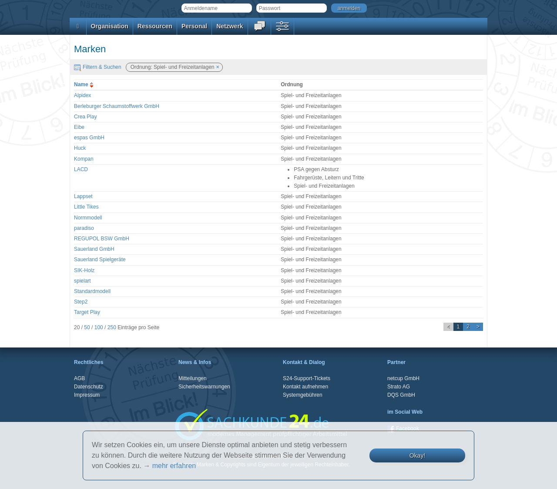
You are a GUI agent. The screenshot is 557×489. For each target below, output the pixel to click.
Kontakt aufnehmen (305, 387)
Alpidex (82, 95)
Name (84, 84)
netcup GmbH (403, 378)
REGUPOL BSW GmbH (101, 239)
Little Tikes (86, 207)
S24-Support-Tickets (306, 378)
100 (98, 327)
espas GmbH (89, 138)
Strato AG (398, 387)
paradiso (84, 228)
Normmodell (88, 218)
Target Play (87, 312)
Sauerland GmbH (94, 249)
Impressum (87, 395)
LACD (81, 169)
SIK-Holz (84, 270)
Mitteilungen (192, 378)
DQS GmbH (401, 395)
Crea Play (85, 117)
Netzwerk (229, 26)
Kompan (84, 159)
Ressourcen (155, 26)
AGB (79, 378)
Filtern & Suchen (97, 67)
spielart (82, 281)
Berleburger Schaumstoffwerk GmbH (116, 106)
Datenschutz (88, 387)
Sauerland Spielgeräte (100, 259)
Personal (194, 26)
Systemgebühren (302, 395)
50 (87, 327)
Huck (80, 148)
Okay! (417, 455)
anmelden (349, 8)
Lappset (83, 196)
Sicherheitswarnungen (204, 387)
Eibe (79, 127)
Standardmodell (92, 291)
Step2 (80, 302)
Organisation (109, 26)
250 (111, 327)
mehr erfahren (174, 465)
